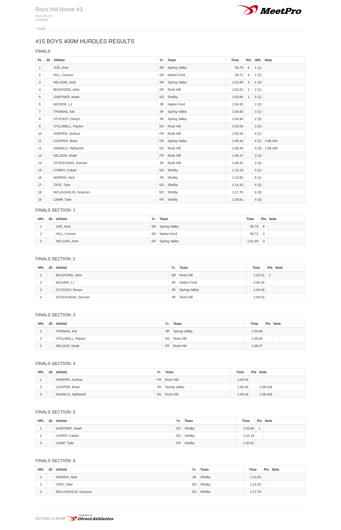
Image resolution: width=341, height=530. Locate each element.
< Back (41, 28)
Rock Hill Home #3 (59, 9)
